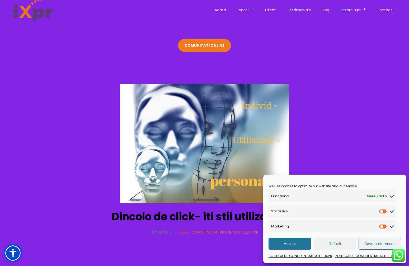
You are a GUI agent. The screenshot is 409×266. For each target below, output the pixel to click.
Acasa (220, 10)
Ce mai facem (204, 232)
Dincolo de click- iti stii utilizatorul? (205, 216)
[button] (13, 253)
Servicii (247, 9)
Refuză (334, 243)
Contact (384, 10)
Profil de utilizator (239, 232)
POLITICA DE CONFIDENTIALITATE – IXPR (300, 255)
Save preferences (380, 243)
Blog (325, 10)
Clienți (270, 10)
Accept (290, 243)
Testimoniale (299, 10)
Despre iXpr (354, 9)
